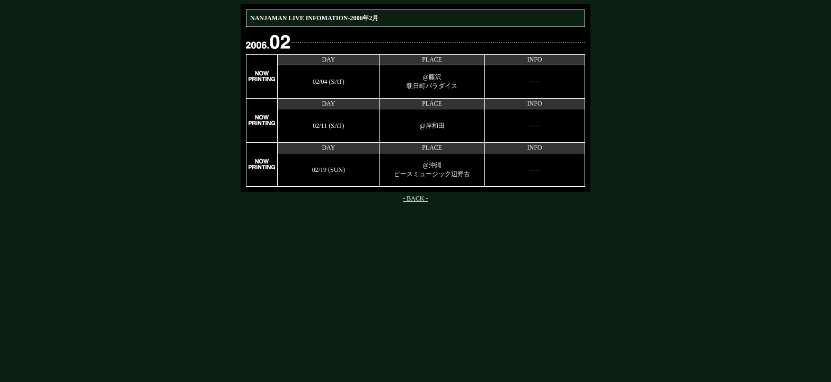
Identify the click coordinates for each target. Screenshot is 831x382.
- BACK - (415, 198)
